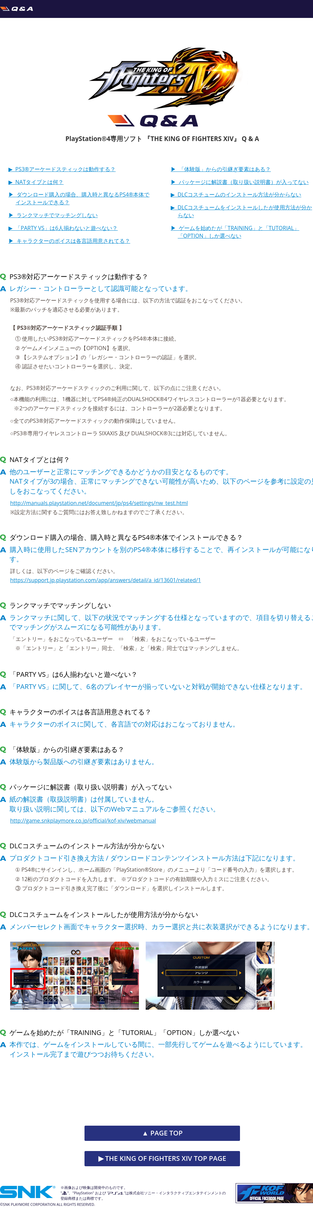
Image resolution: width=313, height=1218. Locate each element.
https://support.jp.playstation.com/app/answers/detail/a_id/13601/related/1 (105, 580)
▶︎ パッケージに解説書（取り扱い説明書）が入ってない (240, 182)
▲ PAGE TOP (162, 1132)
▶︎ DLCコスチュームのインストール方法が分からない (236, 194)
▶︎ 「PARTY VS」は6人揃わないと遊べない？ (63, 228)
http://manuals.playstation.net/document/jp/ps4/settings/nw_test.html (99, 503)
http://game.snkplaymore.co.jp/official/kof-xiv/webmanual (83, 820)
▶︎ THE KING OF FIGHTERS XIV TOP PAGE (162, 1158)
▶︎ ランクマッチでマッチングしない (53, 215)
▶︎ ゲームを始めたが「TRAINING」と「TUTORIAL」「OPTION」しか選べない (235, 231)
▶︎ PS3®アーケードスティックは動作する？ (62, 169)
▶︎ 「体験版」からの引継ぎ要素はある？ (221, 169)
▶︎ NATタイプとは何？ (36, 182)
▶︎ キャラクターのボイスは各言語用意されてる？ (69, 241)
